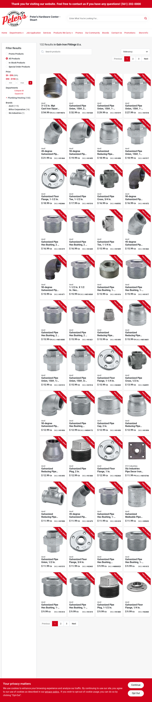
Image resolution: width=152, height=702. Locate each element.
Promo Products (16, 54)
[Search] (146, 18)
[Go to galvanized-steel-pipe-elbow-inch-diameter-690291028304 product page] (53, 413)
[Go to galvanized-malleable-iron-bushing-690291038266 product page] (80, 277)
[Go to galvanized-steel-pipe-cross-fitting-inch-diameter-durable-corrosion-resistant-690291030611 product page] (109, 186)
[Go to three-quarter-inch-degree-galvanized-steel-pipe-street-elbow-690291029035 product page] (80, 504)
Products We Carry (62, 33)
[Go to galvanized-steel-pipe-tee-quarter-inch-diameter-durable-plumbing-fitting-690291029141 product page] (109, 232)
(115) (14, 106)
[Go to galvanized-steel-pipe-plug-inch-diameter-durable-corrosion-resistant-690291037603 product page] (80, 458)
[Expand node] (6, 97)
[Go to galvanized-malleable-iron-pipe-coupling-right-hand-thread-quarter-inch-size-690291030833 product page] (136, 504)
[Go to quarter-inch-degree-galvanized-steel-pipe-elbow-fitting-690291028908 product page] (136, 232)
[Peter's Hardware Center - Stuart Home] (15, 18)
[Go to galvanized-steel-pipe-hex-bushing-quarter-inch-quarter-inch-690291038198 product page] (53, 595)
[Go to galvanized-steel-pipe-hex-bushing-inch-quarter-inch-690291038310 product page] (80, 232)
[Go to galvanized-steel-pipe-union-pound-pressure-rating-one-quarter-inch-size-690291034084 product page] (53, 368)
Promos (79, 33)
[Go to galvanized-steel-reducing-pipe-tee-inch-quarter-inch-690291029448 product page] (53, 504)
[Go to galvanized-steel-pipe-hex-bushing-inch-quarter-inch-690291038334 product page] (53, 323)
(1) (16, 113)
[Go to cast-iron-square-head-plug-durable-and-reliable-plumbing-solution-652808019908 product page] (53, 96)
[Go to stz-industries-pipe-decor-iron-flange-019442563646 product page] (136, 458)
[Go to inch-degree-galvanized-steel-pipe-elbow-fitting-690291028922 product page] (53, 141)
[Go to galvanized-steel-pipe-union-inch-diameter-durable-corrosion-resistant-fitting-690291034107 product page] (53, 549)
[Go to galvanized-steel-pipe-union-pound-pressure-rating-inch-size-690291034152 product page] (109, 96)
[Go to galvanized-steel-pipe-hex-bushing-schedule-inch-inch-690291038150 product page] (80, 413)
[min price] (10, 83)
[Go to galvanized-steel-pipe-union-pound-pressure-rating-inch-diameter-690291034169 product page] (80, 96)
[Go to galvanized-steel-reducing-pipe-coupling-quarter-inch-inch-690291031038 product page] (136, 413)
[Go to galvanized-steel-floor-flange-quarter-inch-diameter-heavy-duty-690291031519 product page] (109, 368)
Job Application (33, 33)
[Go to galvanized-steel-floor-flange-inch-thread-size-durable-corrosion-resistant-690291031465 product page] (136, 595)
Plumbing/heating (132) (19, 98)
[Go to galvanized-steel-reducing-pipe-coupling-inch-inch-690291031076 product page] (109, 323)
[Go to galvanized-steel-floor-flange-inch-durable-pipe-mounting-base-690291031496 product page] (80, 549)
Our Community (92, 33)
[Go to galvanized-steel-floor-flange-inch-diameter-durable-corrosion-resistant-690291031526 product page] (53, 186)
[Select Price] (30, 83)
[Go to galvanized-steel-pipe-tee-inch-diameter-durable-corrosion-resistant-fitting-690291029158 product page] (80, 186)
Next (146, 59)
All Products (14, 58)
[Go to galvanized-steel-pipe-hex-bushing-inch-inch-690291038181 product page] (80, 595)
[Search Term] (108, 18)
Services (47, 33)
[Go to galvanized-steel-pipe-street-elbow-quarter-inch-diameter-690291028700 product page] (53, 277)
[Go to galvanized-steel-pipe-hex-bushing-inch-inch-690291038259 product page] (109, 277)
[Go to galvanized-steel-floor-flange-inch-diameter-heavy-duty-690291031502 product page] (109, 458)
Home (4, 33)
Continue (135, 685)
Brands (105, 33)
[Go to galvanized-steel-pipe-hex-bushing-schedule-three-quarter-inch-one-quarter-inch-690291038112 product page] (109, 549)
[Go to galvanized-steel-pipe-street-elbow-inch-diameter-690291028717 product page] (136, 186)
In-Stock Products (17, 62)
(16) (19, 109)
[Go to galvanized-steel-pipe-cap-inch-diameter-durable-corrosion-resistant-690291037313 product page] (109, 413)
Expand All (19, 94)
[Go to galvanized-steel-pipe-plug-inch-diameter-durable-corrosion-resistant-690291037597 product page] (109, 595)
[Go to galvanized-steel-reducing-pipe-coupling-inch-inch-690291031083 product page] (136, 323)
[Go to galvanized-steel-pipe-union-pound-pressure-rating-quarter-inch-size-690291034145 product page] (136, 96)
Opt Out (136, 693)
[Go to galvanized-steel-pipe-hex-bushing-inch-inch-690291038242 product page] (136, 277)
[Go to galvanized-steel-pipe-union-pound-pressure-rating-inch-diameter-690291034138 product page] (136, 141)
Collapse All (19, 91)
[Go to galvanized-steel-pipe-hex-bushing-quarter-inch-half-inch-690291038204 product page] (136, 549)
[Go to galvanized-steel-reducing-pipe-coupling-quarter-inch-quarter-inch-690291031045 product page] (53, 458)
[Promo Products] (7, 54)
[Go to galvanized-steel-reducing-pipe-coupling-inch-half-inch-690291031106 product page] (109, 141)
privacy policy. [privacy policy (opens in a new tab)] (52, 691)
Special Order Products (19, 66)
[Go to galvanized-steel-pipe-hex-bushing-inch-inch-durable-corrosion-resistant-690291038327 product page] (53, 232)
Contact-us (116, 33)
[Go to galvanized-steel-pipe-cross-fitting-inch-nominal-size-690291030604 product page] (136, 368)
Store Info (143, 33)
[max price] (22, 83)
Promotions (129, 33)
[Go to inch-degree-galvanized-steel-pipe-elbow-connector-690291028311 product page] (80, 141)
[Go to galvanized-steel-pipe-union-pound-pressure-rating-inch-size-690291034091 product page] (80, 368)
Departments (16, 33)
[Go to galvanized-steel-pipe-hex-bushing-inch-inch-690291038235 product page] (109, 504)
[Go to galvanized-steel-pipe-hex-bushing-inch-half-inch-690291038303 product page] (80, 323)
